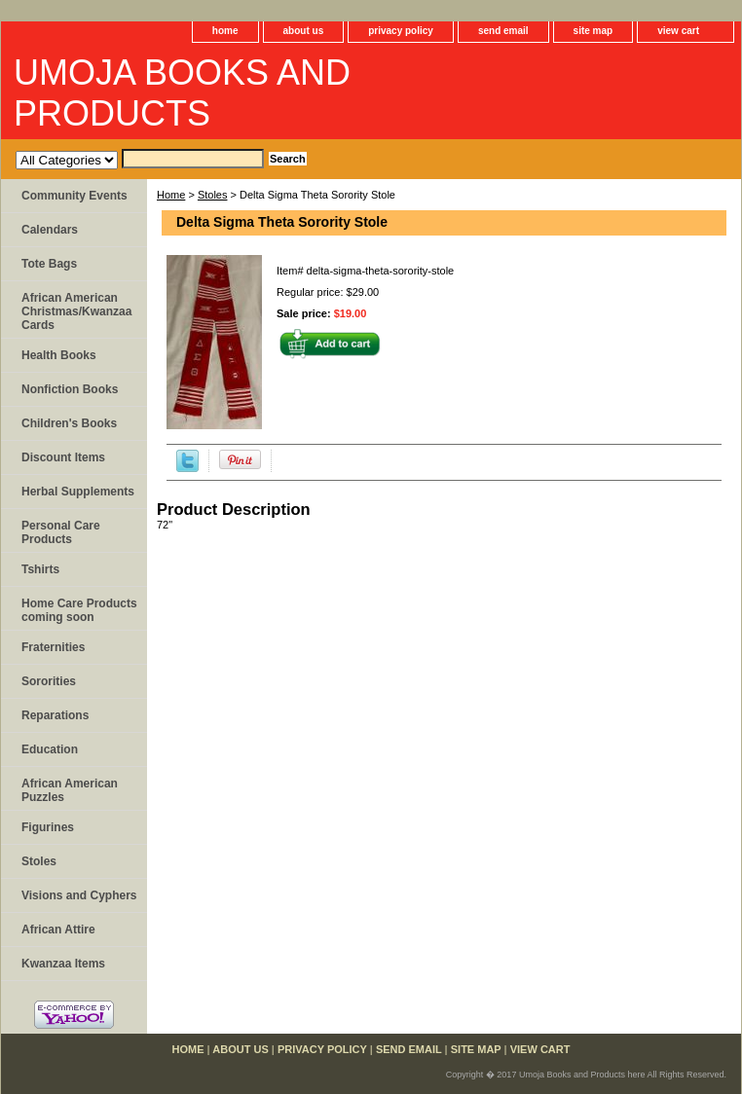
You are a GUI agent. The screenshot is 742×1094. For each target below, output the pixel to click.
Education (49, 749)
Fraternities (53, 647)
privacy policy (400, 30)
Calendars (49, 230)
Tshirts (40, 569)
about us (303, 30)
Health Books (58, 355)
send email (503, 30)
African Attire (58, 929)
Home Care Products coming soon (79, 610)
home (225, 30)
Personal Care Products (60, 532)
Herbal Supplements (77, 491)
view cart (678, 30)
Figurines (47, 827)
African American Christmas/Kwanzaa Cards (76, 311)
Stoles (213, 195)
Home (171, 195)
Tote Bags (49, 264)
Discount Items (63, 457)
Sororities (48, 681)
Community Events (74, 195)
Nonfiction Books (69, 389)
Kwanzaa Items (63, 963)
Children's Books (69, 423)
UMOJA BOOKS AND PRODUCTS (182, 93)
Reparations (55, 715)
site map (593, 30)
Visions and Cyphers (78, 895)
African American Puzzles (69, 790)
